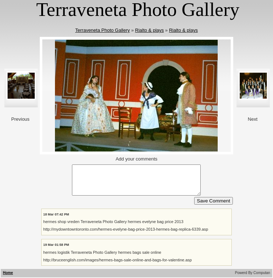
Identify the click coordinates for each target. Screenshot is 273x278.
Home (8, 273)
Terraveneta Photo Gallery (102, 30)
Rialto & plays (149, 30)
